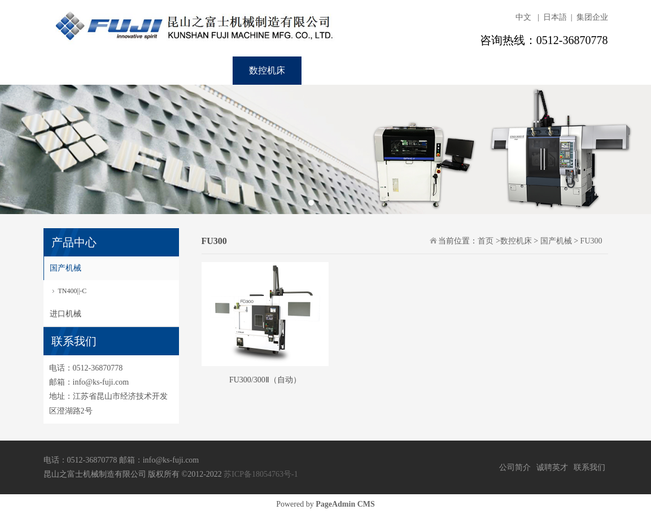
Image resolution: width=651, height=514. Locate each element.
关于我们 (129, 70)
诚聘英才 (336, 70)
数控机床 (267, 70)
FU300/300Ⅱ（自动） (265, 380)
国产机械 (65, 268)
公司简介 (515, 467)
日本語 (555, 17)
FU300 (591, 241)
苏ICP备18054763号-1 (261, 474)
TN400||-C (72, 291)
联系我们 (405, 70)
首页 (68, 70)
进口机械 (65, 314)
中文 (523, 17)
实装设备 (198, 70)
